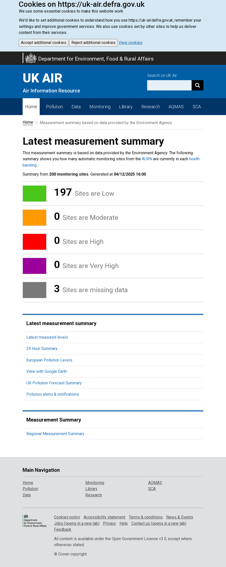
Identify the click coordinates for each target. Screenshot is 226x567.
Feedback (62, 529)
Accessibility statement (104, 517)
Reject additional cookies (93, 42)
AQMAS (176, 106)
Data (76, 106)
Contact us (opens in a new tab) (158, 523)
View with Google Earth (46, 371)
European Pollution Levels (49, 360)
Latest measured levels (47, 337)
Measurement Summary (53, 420)
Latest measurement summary (61, 323)
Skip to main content (3, 55)
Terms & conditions (146, 517)
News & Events (179, 517)
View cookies (130, 42)
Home (31, 106)
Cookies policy (67, 517)
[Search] (197, 85)
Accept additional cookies (43, 42)
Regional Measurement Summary (55, 433)
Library (126, 106)
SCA (197, 106)
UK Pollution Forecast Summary (54, 383)
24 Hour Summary (42, 348)
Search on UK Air (162, 75)
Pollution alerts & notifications (52, 394)
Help (124, 523)
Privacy (109, 523)
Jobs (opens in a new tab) (76, 523)
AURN (147, 159)
